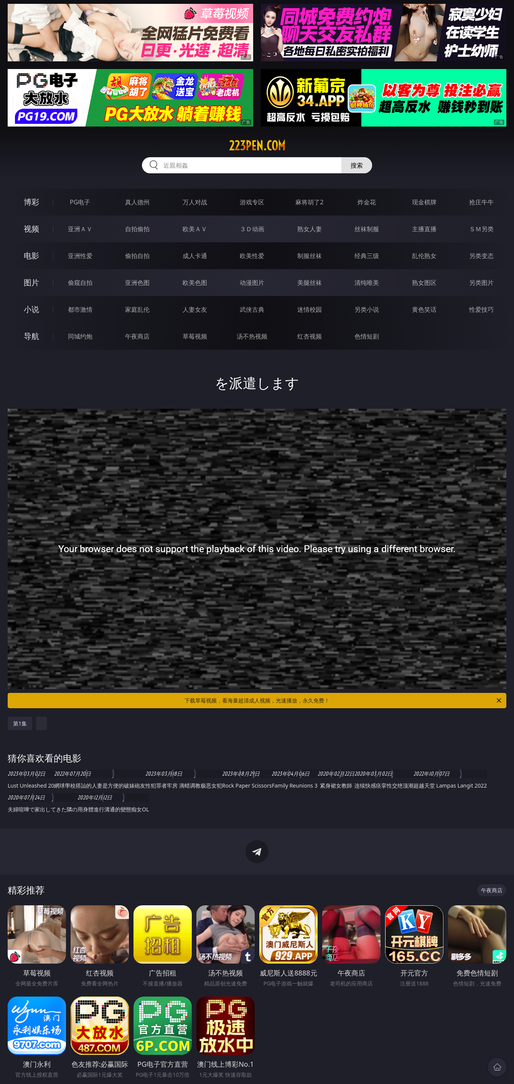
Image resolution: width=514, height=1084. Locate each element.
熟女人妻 (309, 229)
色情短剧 (366, 336)
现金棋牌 (424, 202)
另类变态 (481, 256)
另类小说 (366, 309)
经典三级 (366, 256)
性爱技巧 (481, 309)
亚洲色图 (137, 282)
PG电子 (80, 202)
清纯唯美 (366, 282)
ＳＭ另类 (481, 229)
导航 (31, 336)
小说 (31, 309)
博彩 (31, 202)
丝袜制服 (366, 229)
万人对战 (195, 202)
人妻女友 (195, 309)
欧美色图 (195, 282)
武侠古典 (252, 309)
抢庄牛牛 (481, 202)
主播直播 (424, 229)
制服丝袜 (309, 256)
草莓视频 (195, 336)
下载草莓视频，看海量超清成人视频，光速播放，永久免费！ (343, 700)
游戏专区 (252, 202)
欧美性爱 (252, 256)
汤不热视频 (252, 336)
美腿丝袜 (309, 282)
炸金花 (366, 202)
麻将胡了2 (309, 202)
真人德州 (137, 202)
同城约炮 (80, 336)
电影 (31, 255)
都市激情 (80, 309)
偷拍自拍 (137, 256)
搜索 (357, 165)
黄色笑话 (424, 309)
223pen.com (257, 145)
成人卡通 (195, 256)
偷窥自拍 (80, 282)
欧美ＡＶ (195, 229)
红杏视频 (309, 336)
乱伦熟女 (424, 256)
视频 (31, 229)
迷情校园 (309, 309)
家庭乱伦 (137, 309)
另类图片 (481, 282)
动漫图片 (252, 282)
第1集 (20, 723)
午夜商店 (137, 336)
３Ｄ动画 (252, 229)
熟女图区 (424, 282)
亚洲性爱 (80, 256)
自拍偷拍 (137, 229)
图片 (31, 282)
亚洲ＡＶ (80, 229)
